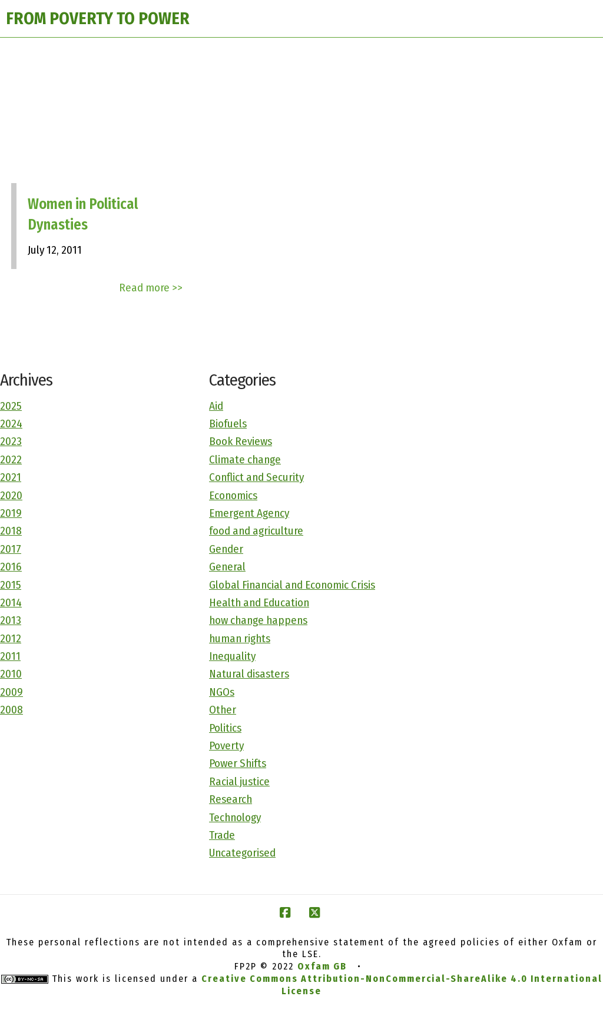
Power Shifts (237, 763)
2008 (11, 709)
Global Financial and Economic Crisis (292, 585)
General (227, 566)
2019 (11, 513)
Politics (225, 728)
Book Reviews (240, 441)
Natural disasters (249, 673)
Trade (222, 835)
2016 (11, 566)
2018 (11, 530)
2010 (11, 673)
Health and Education (259, 602)
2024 (11, 423)
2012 (10, 638)
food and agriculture (256, 530)
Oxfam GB (322, 966)
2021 (10, 477)
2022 (11, 459)
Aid (216, 406)
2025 (11, 406)
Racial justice (239, 781)
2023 (11, 441)
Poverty (226, 745)
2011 (10, 656)
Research (230, 799)
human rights (239, 638)
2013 (10, 620)
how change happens (258, 620)
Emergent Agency (249, 513)
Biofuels (228, 423)
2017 (10, 549)
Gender (226, 549)
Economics (233, 495)
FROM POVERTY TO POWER (98, 18)
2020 (11, 495)
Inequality (232, 656)
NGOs (221, 692)
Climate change (245, 459)
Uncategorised (242, 852)
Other (222, 709)
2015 (10, 585)
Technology (235, 817)
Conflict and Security (256, 477)
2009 (11, 692)
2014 (11, 602)
